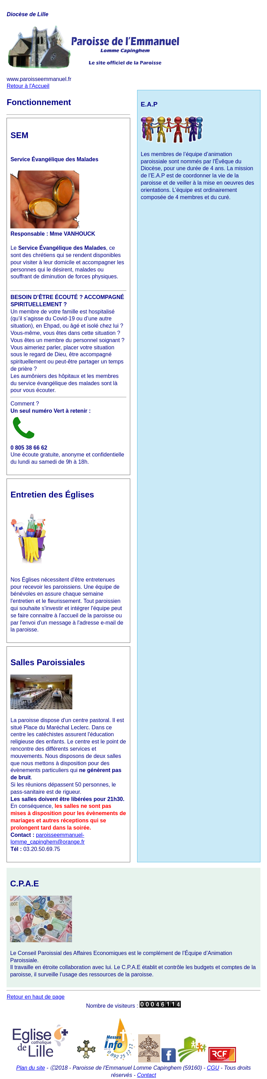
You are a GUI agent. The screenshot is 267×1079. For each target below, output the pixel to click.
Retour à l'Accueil (28, 86)
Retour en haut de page (35, 997)
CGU (213, 1068)
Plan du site (30, 1068)
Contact (146, 1075)
